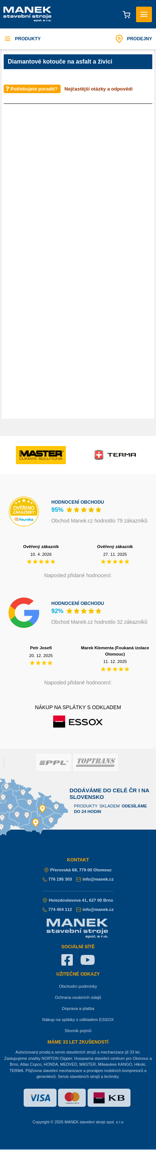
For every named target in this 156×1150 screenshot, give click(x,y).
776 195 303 (57, 879)
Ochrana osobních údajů (78, 997)
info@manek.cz (94, 879)
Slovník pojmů (78, 1030)
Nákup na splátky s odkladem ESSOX (77, 1019)
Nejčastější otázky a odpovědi (98, 89)
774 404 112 (57, 909)
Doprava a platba (78, 1008)
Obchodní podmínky (78, 986)
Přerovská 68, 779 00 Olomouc (78, 870)
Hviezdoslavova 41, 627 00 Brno (78, 900)
